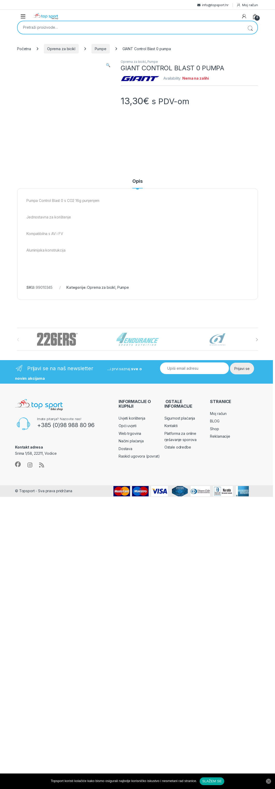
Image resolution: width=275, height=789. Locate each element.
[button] (108, 65)
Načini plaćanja (131, 441)
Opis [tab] (137, 181)
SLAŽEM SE (212, 781)
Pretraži (250, 27)
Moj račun (247, 5)
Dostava (125, 448)
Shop (214, 429)
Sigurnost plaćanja (179, 418)
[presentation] (257, 340)
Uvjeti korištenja (132, 418)
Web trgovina (130, 433)
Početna (24, 49)
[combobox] (130, 27)
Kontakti (171, 425)
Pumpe (100, 49)
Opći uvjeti (127, 425)
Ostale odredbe (177, 447)
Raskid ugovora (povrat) (139, 456)
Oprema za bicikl (61, 49)
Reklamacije (220, 436)
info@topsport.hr (215, 5)
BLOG (214, 421)
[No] (268, 781)
